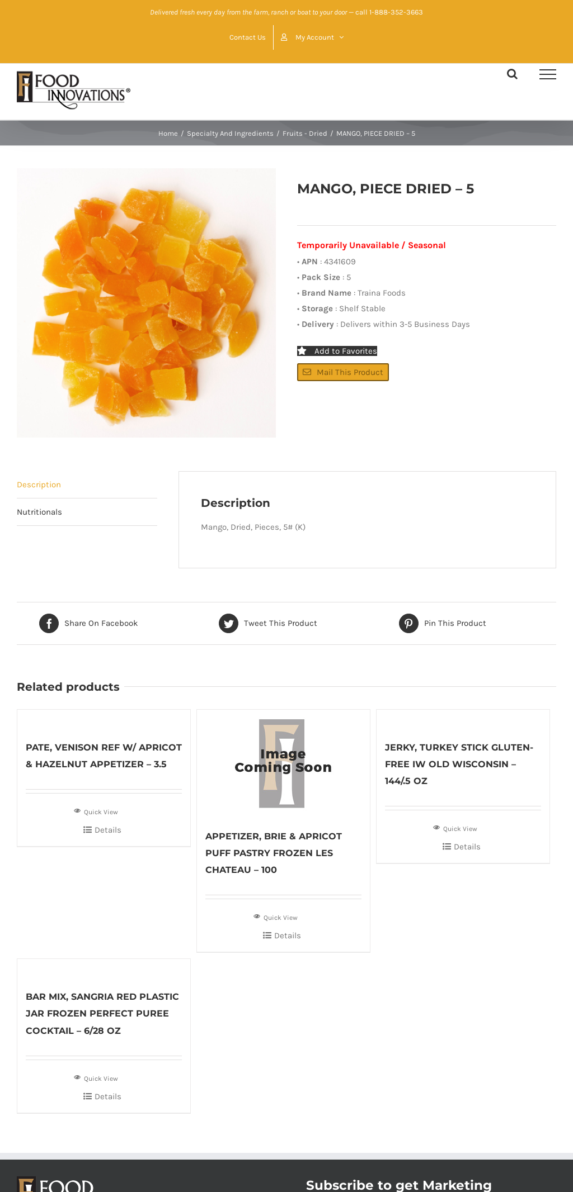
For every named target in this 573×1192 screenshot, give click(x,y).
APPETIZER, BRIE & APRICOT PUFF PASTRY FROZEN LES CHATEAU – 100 (273, 853)
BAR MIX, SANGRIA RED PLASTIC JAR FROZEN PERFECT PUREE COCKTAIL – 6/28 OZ (102, 1013)
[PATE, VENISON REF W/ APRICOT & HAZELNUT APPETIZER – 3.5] (103, 719)
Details (108, 830)
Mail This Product (343, 372)
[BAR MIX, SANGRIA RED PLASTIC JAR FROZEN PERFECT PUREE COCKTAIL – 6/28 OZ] (103, 968)
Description (39, 484)
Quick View (96, 811)
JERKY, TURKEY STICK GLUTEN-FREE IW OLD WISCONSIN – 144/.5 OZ (459, 764)
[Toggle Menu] (547, 74)
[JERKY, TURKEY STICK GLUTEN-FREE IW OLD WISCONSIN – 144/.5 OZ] (463, 719)
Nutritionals (39, 512)
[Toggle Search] (512, 73)
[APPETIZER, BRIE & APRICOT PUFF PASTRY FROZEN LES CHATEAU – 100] (283, 763)
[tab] (87, 484)
